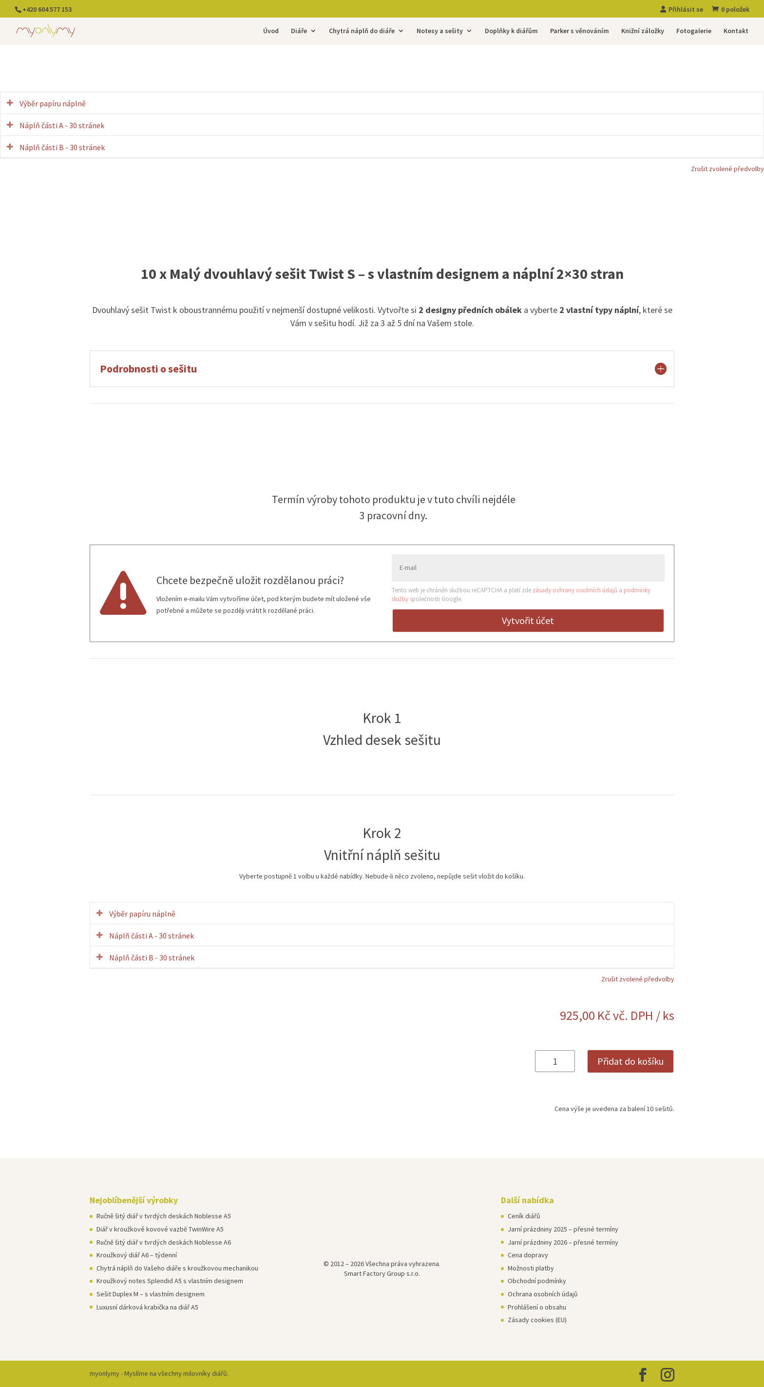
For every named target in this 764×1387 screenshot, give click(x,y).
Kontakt (736, 31)
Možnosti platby (531, 1268)
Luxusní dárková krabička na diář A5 (147, 1307)
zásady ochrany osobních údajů (575, 590)
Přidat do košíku (630, 1061)
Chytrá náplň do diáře (362, 31)
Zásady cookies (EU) (537, 1319)
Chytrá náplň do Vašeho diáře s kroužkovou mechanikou (177, 1268)
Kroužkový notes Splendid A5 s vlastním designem (169, 1280)
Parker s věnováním (579, 31)
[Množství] (555, 1061)
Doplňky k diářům (511, 31)
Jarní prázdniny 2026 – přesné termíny (563, 1242)
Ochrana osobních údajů (543, 1293)
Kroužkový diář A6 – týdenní (136, 1254)
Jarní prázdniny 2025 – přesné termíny (563, 1229)
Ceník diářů (524, 1215)
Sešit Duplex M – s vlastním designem (150, 1293)
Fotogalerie (693, 31)
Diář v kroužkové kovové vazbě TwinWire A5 (160, 1229)
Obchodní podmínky (537, 1280)
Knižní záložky (642, 31)
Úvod (271, 31)
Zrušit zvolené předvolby (727, 168)
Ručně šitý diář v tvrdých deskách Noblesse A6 (163, 1242)
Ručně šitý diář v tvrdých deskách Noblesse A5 (163, 1215)
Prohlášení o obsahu (537, 1307)
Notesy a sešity (440, 31)
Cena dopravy (528, 1254)
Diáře (299, 31)
